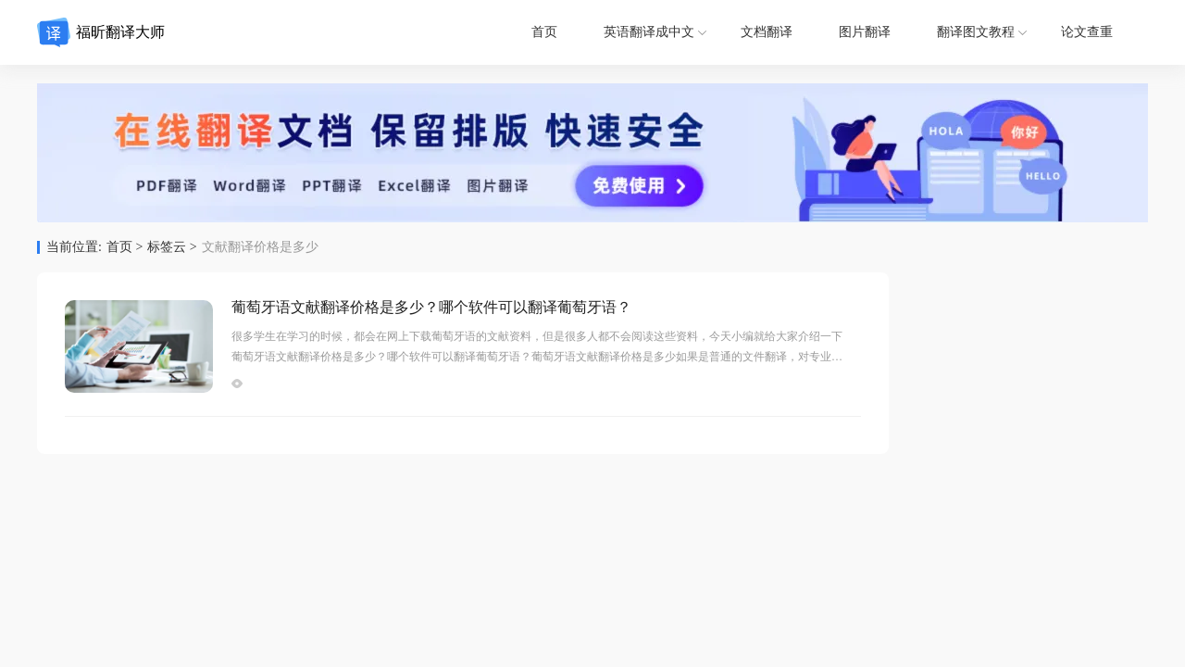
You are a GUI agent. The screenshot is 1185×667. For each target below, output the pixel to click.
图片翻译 (865, 32)
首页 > (124, 247)
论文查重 (1087, 32)
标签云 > (171, 247)
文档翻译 (766, 32)
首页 (544, 32)
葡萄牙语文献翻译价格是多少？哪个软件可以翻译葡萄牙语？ (431, 307)
